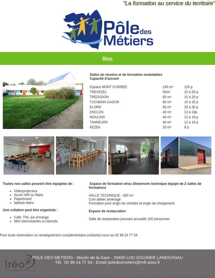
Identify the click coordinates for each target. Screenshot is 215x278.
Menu (107, 58)
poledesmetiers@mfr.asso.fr (134, 262)
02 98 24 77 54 (78, 262)
